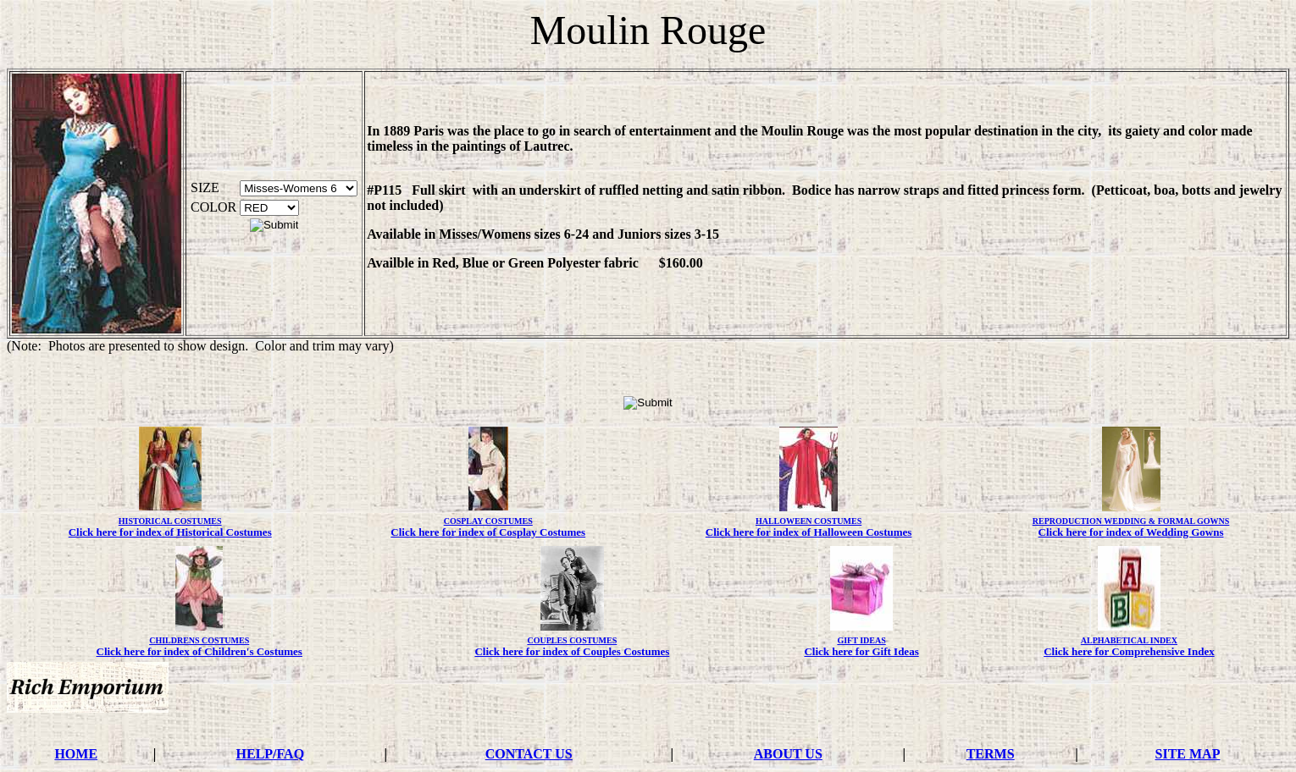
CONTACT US (529, 754)
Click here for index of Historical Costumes (170, 532)
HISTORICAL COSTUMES (170, 521)
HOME (75, 754)
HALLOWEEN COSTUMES (808, 521)
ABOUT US (788, 754)
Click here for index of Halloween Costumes (809, 532)
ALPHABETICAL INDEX (1129, 640)
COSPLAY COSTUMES (488, 521)
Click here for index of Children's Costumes (199, 651)
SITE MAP (1188, 754)
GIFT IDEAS (861, 640)
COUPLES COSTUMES (572, 640)
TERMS (990, 754)
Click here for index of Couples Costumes (571, 651)
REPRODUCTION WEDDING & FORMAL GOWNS (1131, 521)
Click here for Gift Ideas (861, 651)
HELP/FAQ (270, 754)
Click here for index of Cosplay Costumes (487, 532)
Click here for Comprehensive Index (1129, 651)
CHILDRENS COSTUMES (199, 640)
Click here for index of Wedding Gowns (1131, 532)
